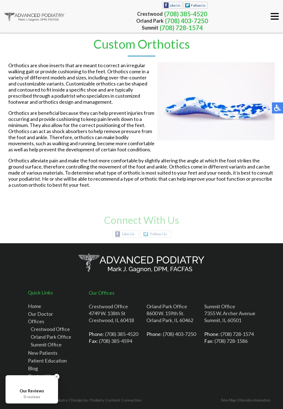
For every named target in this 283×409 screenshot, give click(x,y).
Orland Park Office (51, 337)
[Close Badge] (56, 376)
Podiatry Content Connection (116, 400)
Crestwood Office (50, 329)
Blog (33, 368)
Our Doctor (40, 314)
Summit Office (46, 344)
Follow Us (198, 5)
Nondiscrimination (255, 400)
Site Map (228, 400)
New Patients (42, 353)
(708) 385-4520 (185, 14)
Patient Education (47, 361)
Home (34, 306)
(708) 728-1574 (181, 27)
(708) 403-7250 (186, 20)
